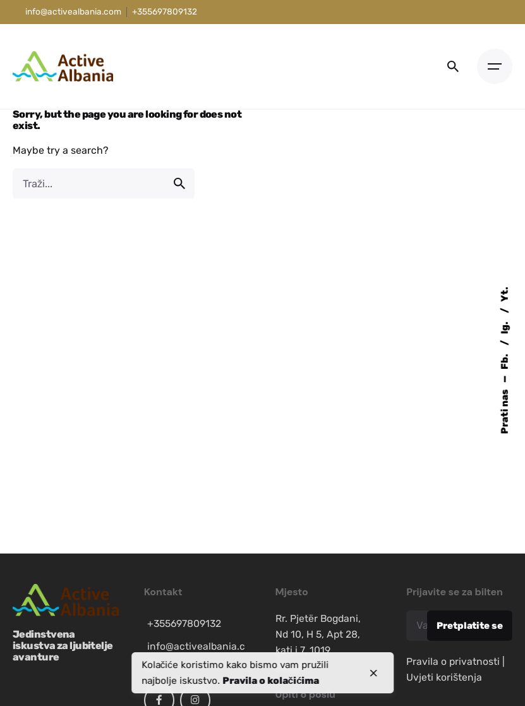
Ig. (504, 327)
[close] (373, 673)
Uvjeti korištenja (444, 677)
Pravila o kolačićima (271, 680)
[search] (179, 183)
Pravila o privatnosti (453, 661)
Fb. (504, 361)
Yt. (504, 294)
